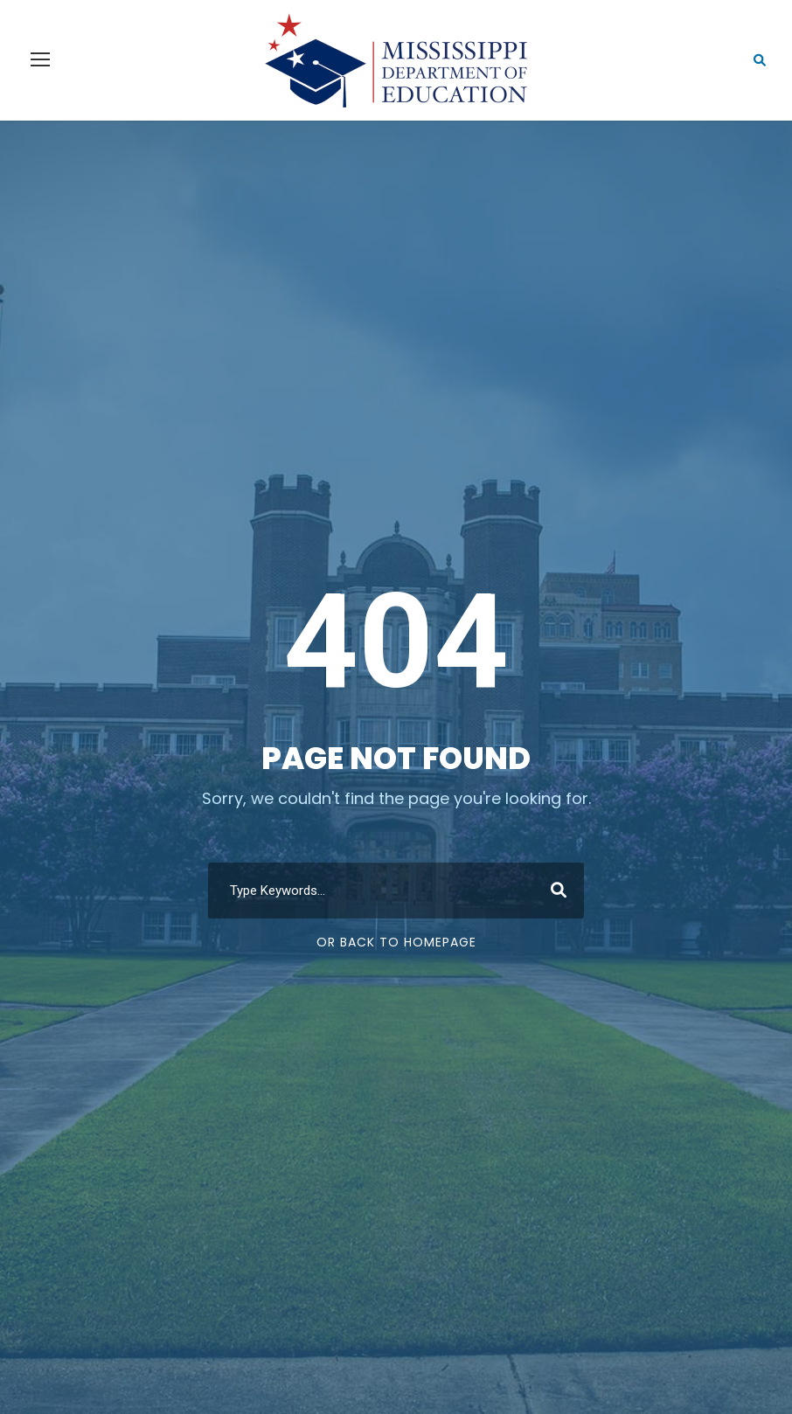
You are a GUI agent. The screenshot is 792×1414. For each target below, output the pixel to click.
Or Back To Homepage (396, 942)
